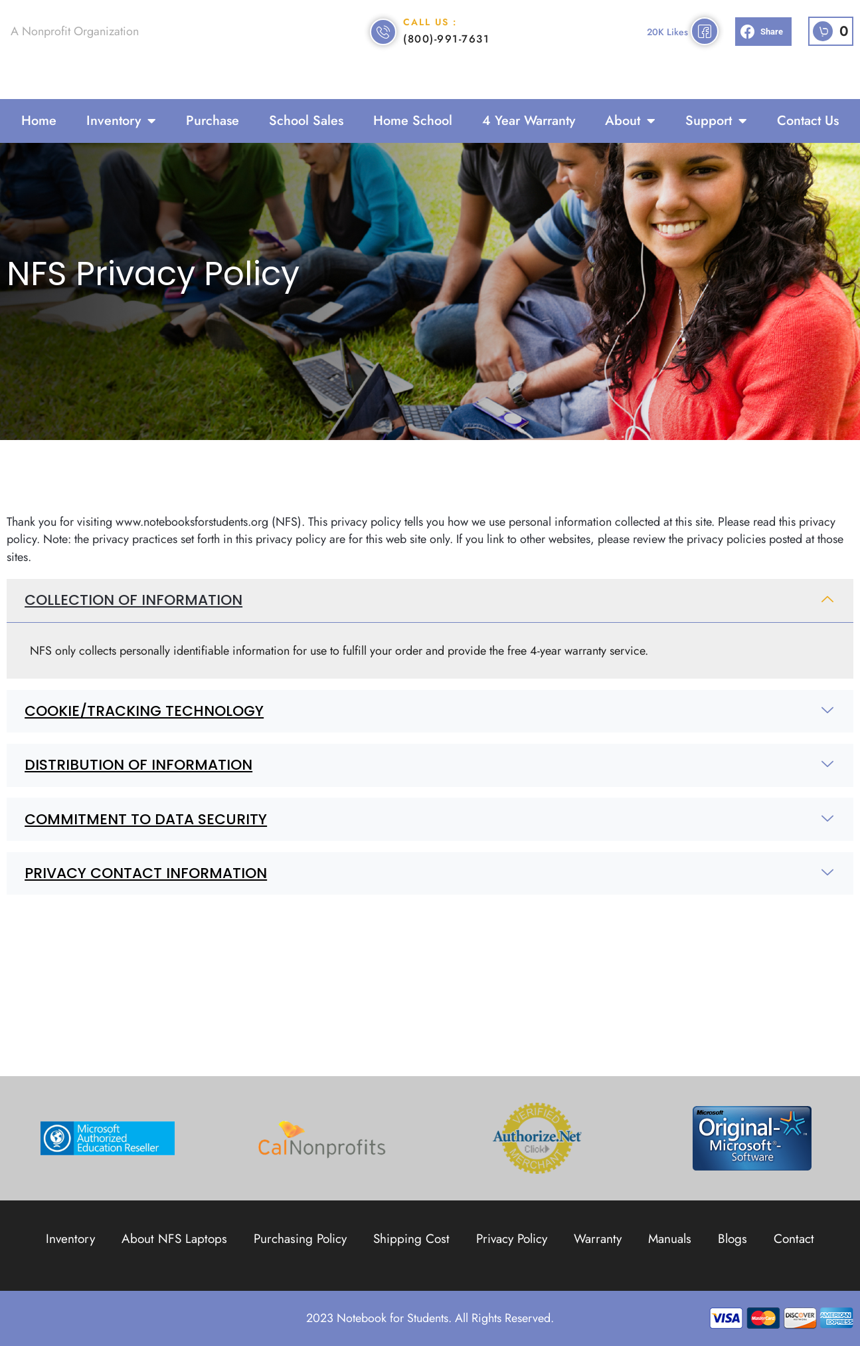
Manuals (669, 1239)
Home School (412, 120)
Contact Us (808, 120)
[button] (763, 49)
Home (38, 120)
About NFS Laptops (174, 1239)
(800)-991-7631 (446, 56)
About (630, 121)
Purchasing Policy (300, 1239)
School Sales (306, 120)
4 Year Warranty (528, 120)
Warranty (598, 1239)
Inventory (121, 121)
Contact (794, 1239)
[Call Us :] (383, 49)
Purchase (212, 120)
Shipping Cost (411, 1239)
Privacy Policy (511, 1239)
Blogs (732, 1239)
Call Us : (430, 39)
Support (716, 121)
